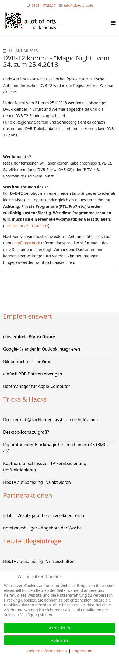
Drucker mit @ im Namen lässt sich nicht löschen (50, 420)
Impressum (82, 650)
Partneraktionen (27, 495)
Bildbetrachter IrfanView (27, 361)
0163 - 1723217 (44, 5)
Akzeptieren (59, 627)
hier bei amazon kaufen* (26, 225)
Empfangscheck (26, 242)
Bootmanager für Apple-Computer (36, 386)
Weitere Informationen (47, 650)
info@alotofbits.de (78, 5)
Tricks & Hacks (25, 399)
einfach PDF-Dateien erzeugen (32, 374)
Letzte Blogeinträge (32, 540)
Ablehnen (59, 640)
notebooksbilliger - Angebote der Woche (42, 528)
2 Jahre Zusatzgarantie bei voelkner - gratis (44, 515)
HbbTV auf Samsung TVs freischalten (39, 561)
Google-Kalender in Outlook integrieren (41, 349)
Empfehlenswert (27, 316)
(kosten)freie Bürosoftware (29, 337)
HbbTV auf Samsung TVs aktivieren (37, 482)
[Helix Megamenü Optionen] (113, 23)
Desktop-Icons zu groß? (26, 432)
